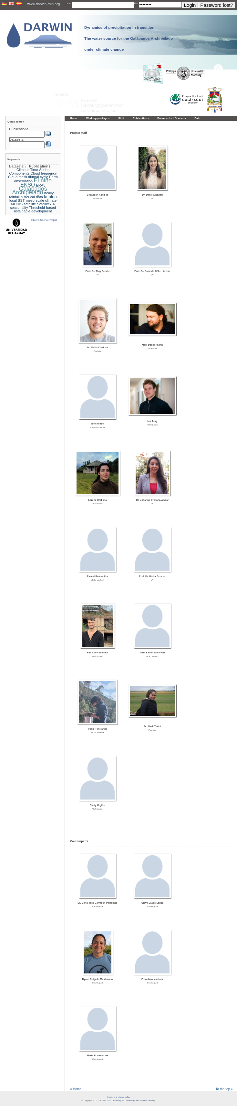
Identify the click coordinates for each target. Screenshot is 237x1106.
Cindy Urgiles (97, 805)
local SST (17, 200)
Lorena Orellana (97, 500)
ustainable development (33, 211)
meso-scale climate (41, 200)
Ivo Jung (153, 421)
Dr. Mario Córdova (97, 347)
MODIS (17, 204)
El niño (43, 180)
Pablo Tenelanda (97, 728)
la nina (50, 196)
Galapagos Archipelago (29, 191)
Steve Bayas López (152, 902)
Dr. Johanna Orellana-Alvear (152, 500)
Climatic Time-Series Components (29, 171)
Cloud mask (17, 177)
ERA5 (40, 185)
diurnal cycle (38, 177)
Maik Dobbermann (152, 344)
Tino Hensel (97, 423)
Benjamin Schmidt (97, 652)
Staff (121, 118)
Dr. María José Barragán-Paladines (97, 902)
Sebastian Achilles (97, 194)
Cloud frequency (44, 173)
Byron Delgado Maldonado (97, 979)
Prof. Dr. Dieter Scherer (152, 576)
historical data (32, 197)
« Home (76, 1089)
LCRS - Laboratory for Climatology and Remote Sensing (129, 1100)
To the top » (224, 1089)
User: (69, 3)
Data (197, 118)
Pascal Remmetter (97, 576)
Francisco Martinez (152, 979)
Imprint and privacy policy (118, 1097)
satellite (30, 204)
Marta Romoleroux (97, 1055)
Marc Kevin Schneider (152, 652)
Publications (141, 118)
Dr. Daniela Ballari (152, 194)
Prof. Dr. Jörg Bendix (98, 271)
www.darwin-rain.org (43, 4)
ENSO (28, 185)
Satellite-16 (46, 204)
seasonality (19, 207)
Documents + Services (171, 118)
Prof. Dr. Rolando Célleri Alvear (152, 271)
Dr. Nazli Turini (152, 726)
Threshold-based (42, 207)
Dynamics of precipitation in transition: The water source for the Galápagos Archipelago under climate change (128, 38)
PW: (136, 3)
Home (73, 118)
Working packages (97, 118)
